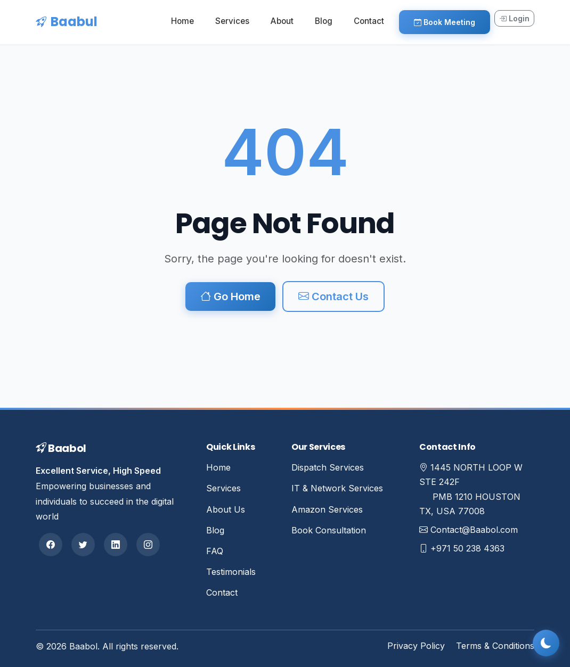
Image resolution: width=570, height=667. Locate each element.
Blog (323, 21)
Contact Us (333, 296)
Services (232, 21)
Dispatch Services (327, 467)
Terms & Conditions (495, 645)
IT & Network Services (337, 488)
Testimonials (231, 571)
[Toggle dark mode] (546, 643)
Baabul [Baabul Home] (66, 22)
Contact (369, 21)
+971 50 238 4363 (467, 548)
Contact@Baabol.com (474, 529)
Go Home (230, 296)
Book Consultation (328, 530)
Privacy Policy (416, 645)
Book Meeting (444, 22)
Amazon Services (327, 509)
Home (182, 21)
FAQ (214, 551)
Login (514, 18)
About (282, 21)
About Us (225, 509)
